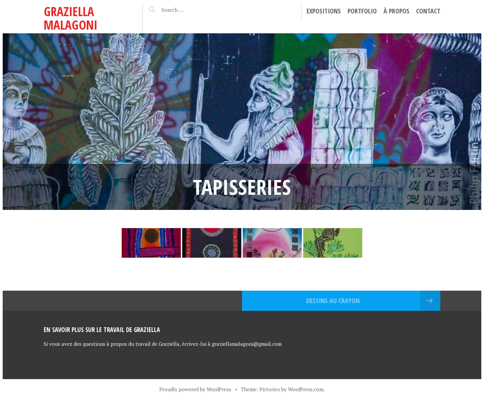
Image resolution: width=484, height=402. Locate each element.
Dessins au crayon (333, 300)
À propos (396, 10)
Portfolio (362, 10)
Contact (428, 10)
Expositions (324, 10)
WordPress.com (305, 389)
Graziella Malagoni (70, 18)
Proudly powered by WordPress (195, 389)
